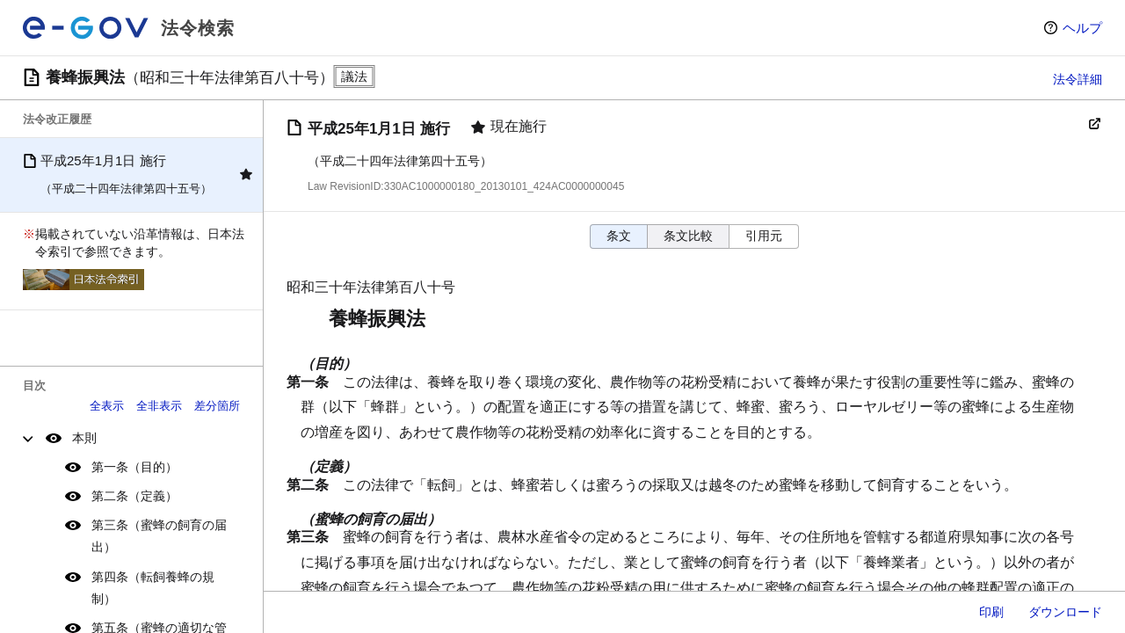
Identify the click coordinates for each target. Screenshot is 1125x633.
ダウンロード (1065, 612)
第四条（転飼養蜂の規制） (152, 588)
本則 (84, 438)
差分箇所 (217, 405)
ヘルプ (1082, 27)
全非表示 (159, 405)
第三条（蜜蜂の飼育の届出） (159, 536)
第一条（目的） (134, 467)
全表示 (107, 405)
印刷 (991, 612)
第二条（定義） (134, 496)
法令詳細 (1077, 79)
